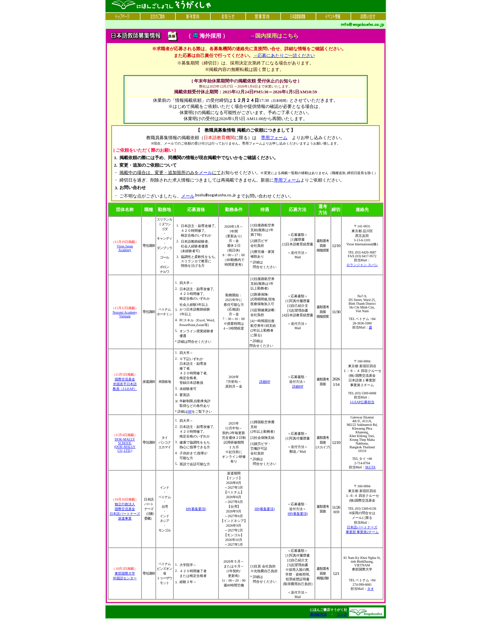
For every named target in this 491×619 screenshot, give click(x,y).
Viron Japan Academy (125, 248)
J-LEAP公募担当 (362, 402)
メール (205, 172)
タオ (370, 588)
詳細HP (264, 381)
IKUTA (370, 467)
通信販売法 (318, 614)
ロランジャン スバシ (362, 265)
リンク (342, 614)
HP (190, 411)
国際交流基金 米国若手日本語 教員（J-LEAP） (125, 384)
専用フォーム (274, 137)
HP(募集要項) (196, 509)
